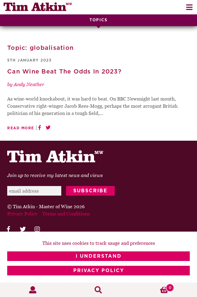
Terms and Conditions (66, 213)
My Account (33, 290)
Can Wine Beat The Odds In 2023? (64, 72)
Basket (152, 288)
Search (99, 290)
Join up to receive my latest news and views (55, 175)
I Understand (99, 256)
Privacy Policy (98, 270)
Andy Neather (29, 84)
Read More (20, 128)
